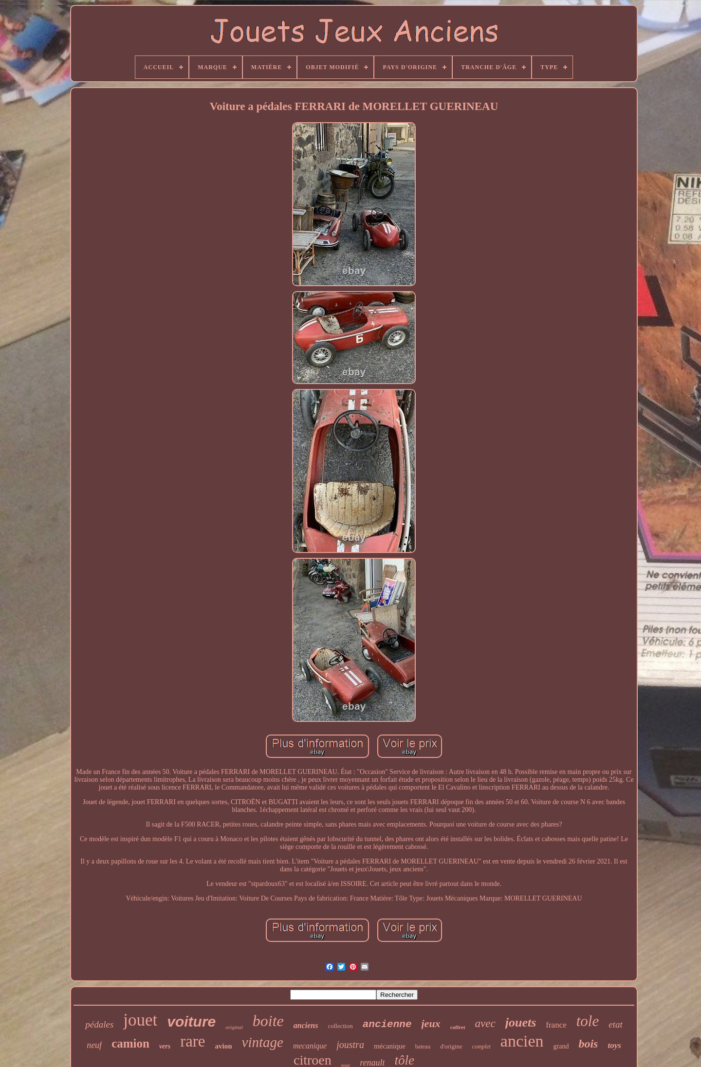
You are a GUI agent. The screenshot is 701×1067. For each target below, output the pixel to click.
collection (340, 1026)
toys (614, 1045)
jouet (140, 1020)
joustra (350, 1044)
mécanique (390, 1046)
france (556, 1025)
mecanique (310, 1046)
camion (130, 1043)
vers (164, 1046)
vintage (262, 1042)
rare (192, 1041)
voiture (191, 1021)
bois (588, 1043)
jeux (431, 1023)
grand (561, 1046)
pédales (99, 1024)
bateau (422, 1046)
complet (481, 1046)
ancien (522, 1041)
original (233, 1027)
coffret (457, 1027)
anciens (306, 1025)
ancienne (387, 1024)
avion (223, 1046)
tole (587, 1021)
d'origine (451, 1046)
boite (268, 1021)
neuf (94, 1045)
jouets (520, 1022)
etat (616, 1024)
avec (485, 1023)
